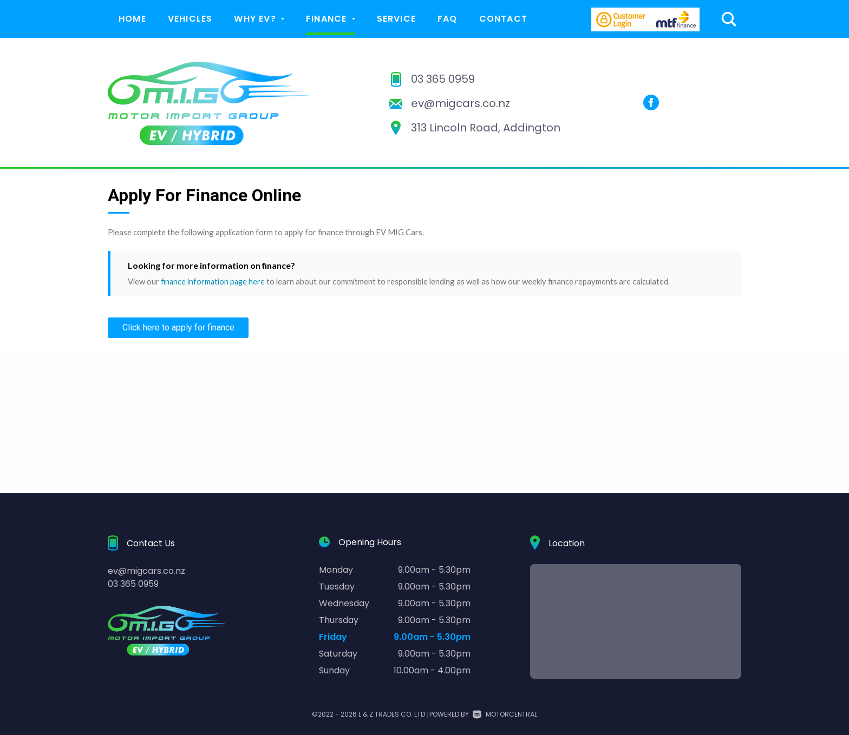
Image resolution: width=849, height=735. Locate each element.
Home (132, 18)
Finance (330, 18)
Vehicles (190, 18)
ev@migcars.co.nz (460, 103)
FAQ (447, 18)
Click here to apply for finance (178, 327)
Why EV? (259, 18)
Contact (503, 18)
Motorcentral (505, 714)
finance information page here (214, 281)
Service (396, 18)
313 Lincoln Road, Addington (485, 127)
